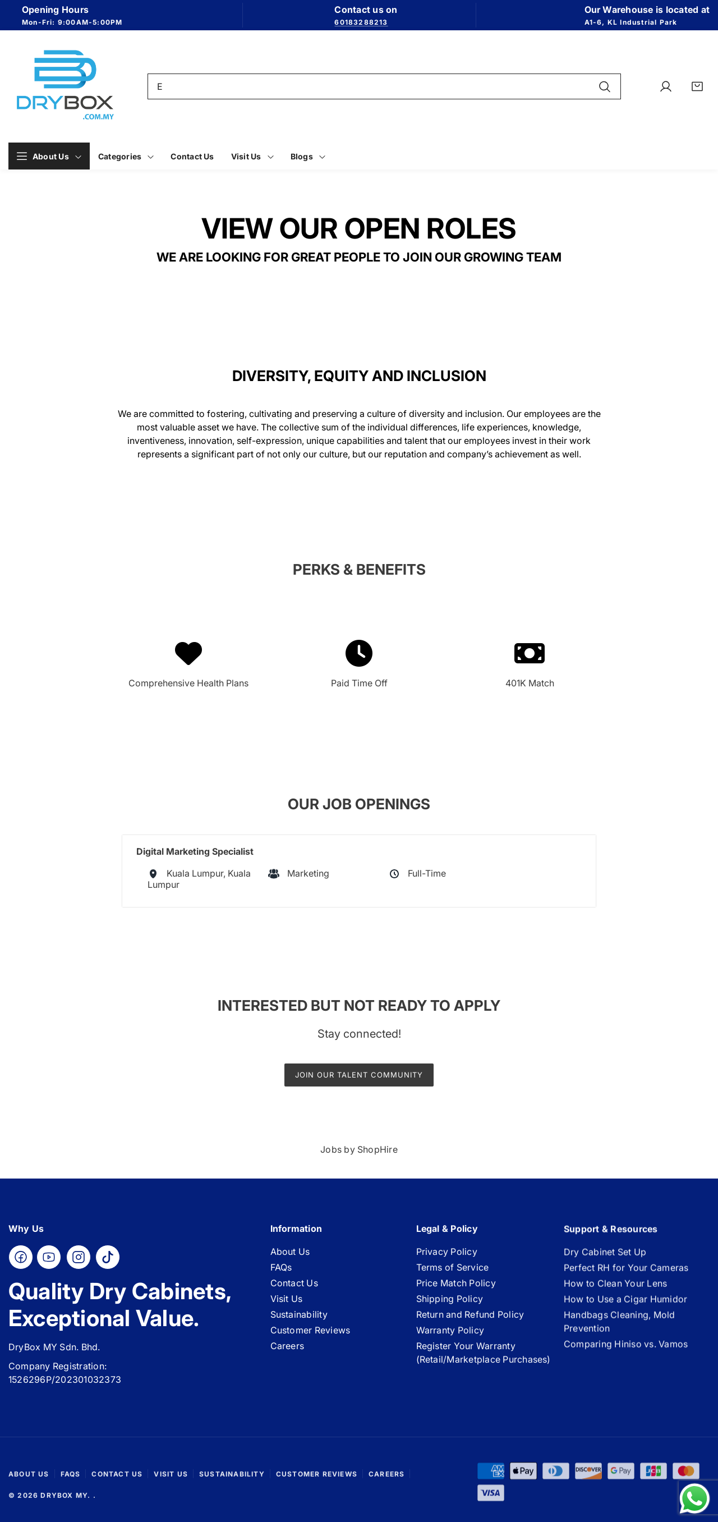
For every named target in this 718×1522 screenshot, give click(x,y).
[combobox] (384, 86)
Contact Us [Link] (294, 1288)
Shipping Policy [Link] (450, 1307)
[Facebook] (20, 1259)
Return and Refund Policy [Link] (470, 1322)
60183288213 (361, 22)
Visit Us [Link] (286, 1303)
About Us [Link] (290, 1256)
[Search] (604, 86)
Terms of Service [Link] (452, 1275)
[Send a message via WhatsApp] (694, 1498)
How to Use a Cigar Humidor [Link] (625, 1309)
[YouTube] (48, 1259)
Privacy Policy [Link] (446, 1260)
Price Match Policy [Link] (456, 1291)
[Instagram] (78, 1259)
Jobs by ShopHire (359, 1149)
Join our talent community (359, 1074)
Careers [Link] (287, 1350)
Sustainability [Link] (299, 1319)
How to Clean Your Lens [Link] (615, 1293)
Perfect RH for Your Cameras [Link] (626, 1277)
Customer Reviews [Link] (310, 1335)
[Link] (64, 86)
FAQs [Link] (281, 1272)
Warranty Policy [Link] (450, 1338)
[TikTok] (107, 1259)
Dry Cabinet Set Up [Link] (605, 1262)
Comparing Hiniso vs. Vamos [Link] (626, 1354)
